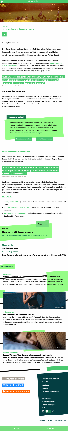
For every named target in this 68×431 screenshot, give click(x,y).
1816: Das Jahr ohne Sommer (15, 213)
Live (17, 429)
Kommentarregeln (49, 401)
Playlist (51, 429)
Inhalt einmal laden (23, 139)
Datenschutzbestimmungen (31, 133)
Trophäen (45, 388)
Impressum (46, 395)
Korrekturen (46, 398)
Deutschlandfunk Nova (50, 378)
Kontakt (45, 382)
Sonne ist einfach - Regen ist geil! (16, 207)
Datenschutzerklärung (50, 391)
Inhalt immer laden (45, 139)
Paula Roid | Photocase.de (59, 20)
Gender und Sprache (49, 405)
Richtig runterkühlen (12, 202)
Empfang (45, 385)
